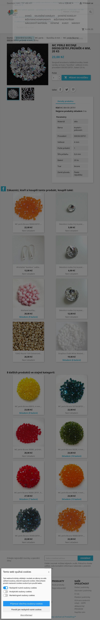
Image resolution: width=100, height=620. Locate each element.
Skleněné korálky (45, 15)
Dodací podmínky (81, 587)
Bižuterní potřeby (64, 19)
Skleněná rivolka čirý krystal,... (71, 224)
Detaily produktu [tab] (65, 101)
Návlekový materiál (36, 23)
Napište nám (79, 612)
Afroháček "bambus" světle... (28, 267)
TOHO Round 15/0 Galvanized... (28, 353)
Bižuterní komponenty (38, 19)
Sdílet (60, 89)
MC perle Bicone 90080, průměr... (28, 449)
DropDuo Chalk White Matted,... (71, 353)
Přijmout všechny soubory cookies (26, 603)
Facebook (3, 188)
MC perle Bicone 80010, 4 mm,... (28, 406)
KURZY (65, 23)
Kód (58, 107)
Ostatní (54, 23)
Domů (28, 15)
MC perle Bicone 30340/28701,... (28, 536)
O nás (76, 594)
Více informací (26, 615)
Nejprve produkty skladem (69, 111)
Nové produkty (58, 585)
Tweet (66, 89)
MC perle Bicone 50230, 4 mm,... (71, 449)
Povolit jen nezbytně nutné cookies (26, 609)
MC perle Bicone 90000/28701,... (28, 224)
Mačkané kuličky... (28, 310)
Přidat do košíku (76, 77)
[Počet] (55, 77)
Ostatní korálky (67, 15)
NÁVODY (76, 23)
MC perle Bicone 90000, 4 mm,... (71, 492)
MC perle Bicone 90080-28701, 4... (28, 492)
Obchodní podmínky (82, 590)
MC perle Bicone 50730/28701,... (71, 406)
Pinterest (73, 89)
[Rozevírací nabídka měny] (69, 3)
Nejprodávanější (59, 588)
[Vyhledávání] (77, 11)
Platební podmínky (82, 597)
